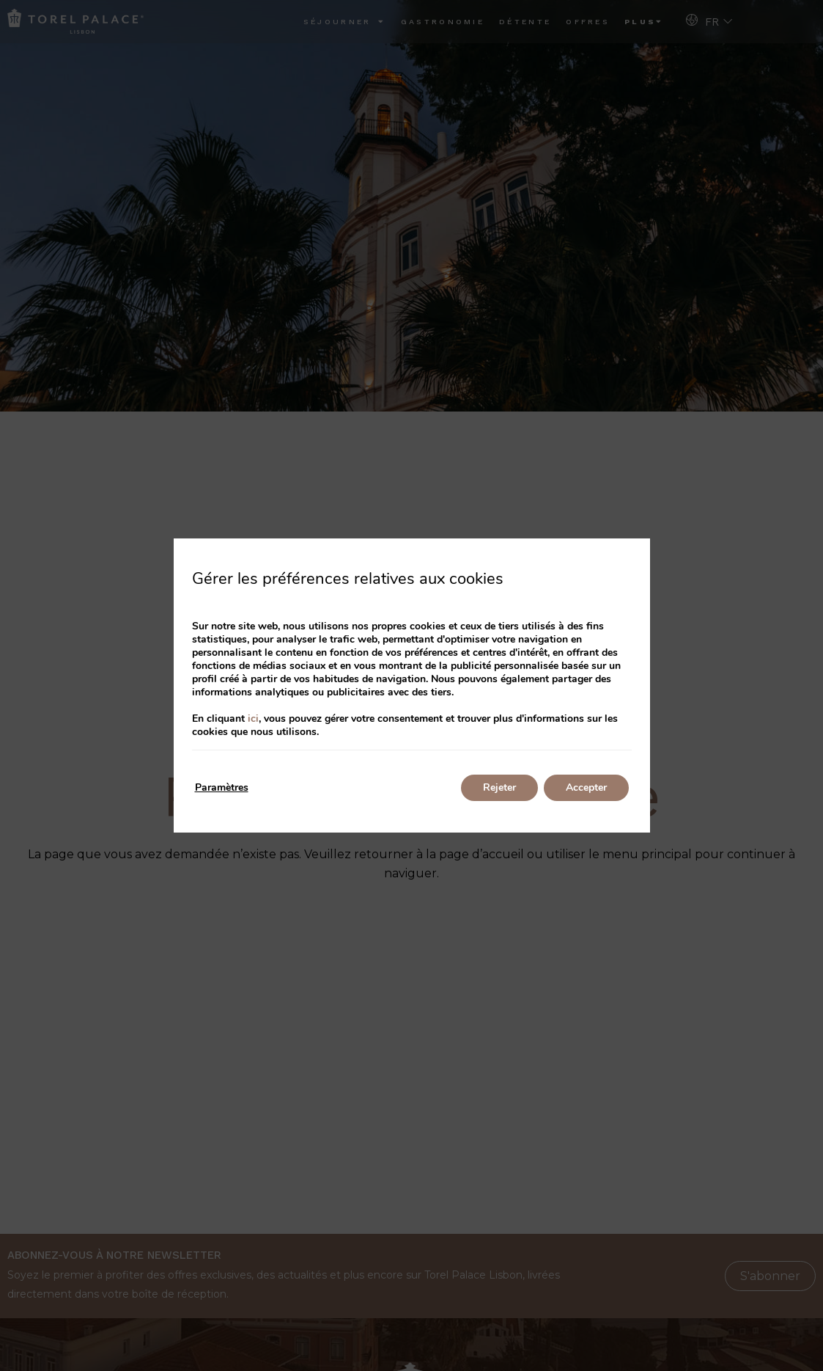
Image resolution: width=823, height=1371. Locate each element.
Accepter (586, 787)
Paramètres (221, 787)
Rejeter (499, 787)
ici (253, 718)
